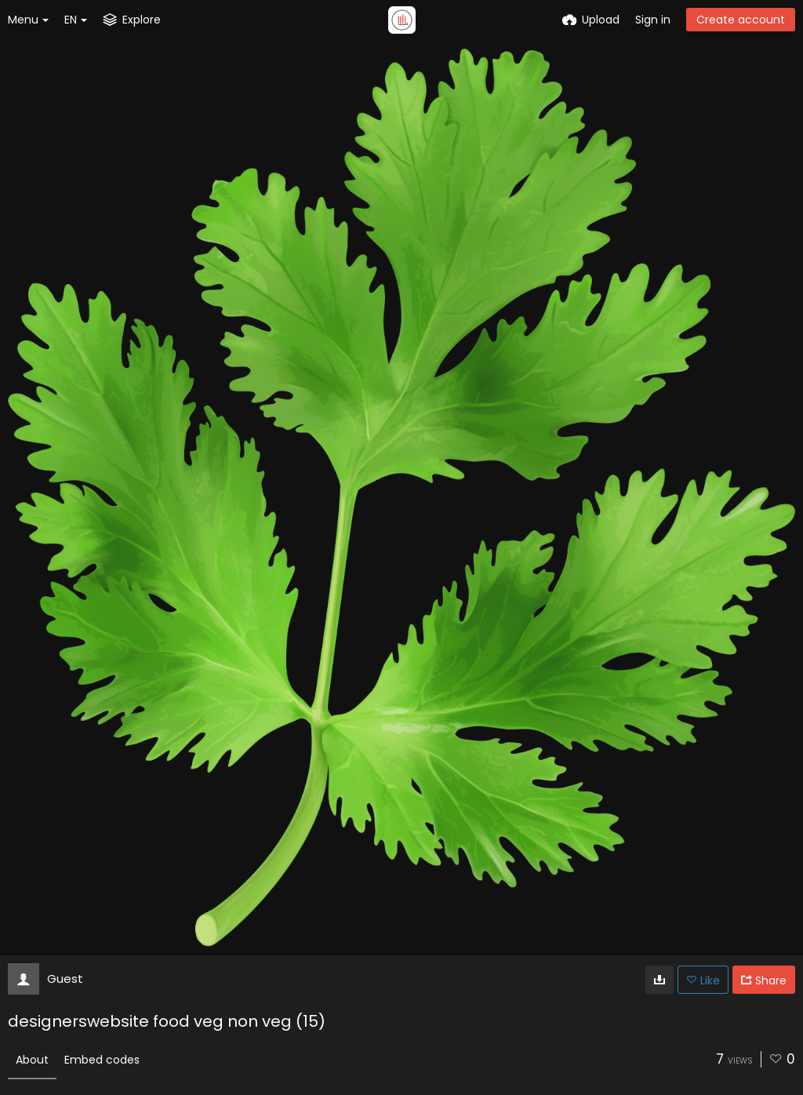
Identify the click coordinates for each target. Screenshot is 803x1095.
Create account (740, 19)
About (32, 1060)
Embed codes (102, 1060)
